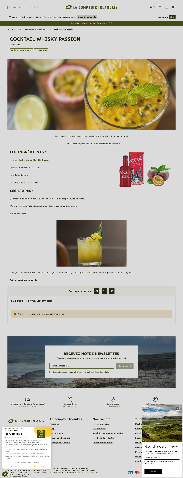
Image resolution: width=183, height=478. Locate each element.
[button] (5, 474)
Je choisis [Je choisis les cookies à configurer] (14, 466)
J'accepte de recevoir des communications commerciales (160, 462)
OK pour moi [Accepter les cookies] (39, 466)
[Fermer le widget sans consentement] (13, 428)
